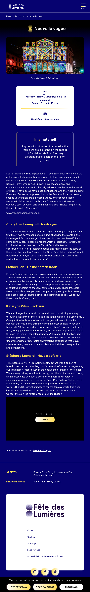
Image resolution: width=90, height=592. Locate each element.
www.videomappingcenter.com (23, 213)
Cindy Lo (52, 472)
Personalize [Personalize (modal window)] (71, 587)
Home (8, 16)
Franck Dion (40, 472)
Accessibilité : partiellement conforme (45, 556)
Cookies (31, 537)
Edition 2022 (20, 16)
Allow (45, 419)
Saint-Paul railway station (45, 119)
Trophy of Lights (42, 450)
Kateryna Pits (65, 472)
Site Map (31, 543)
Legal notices (33, 550)
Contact (31, 530)
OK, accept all (18, 587)
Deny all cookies (45, 587)
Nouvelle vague (36, 16)
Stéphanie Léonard (43, 475)
